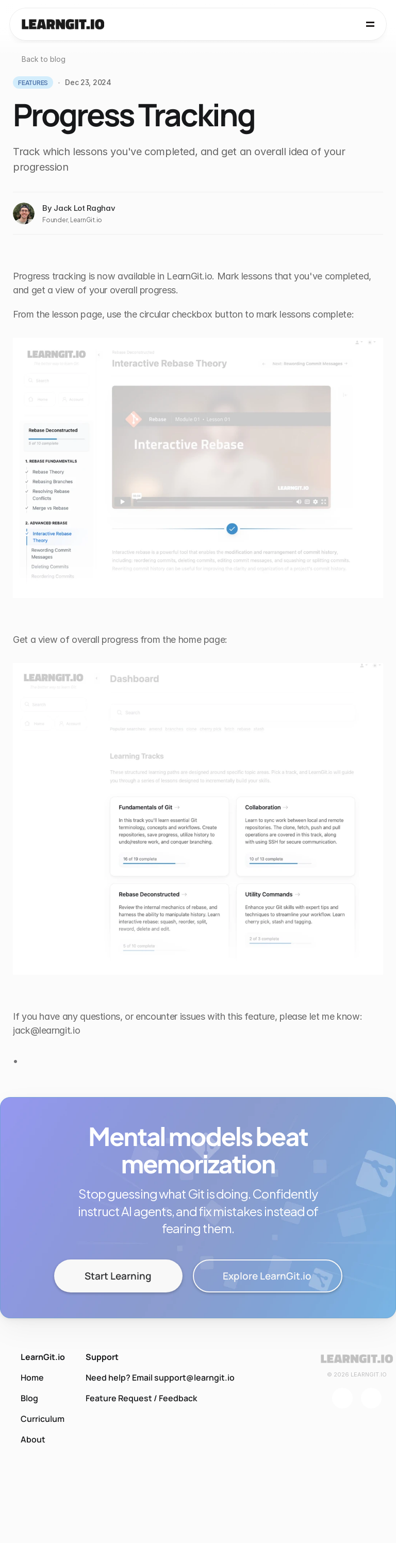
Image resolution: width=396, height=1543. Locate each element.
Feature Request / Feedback (141, 1398)
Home (32, 1377)
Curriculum (42, 1418)
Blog (29, 1398)
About (33, 1439)
